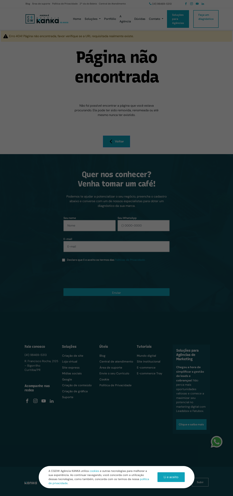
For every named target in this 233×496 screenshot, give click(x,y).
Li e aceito (171, 477)
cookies (94, 471)
